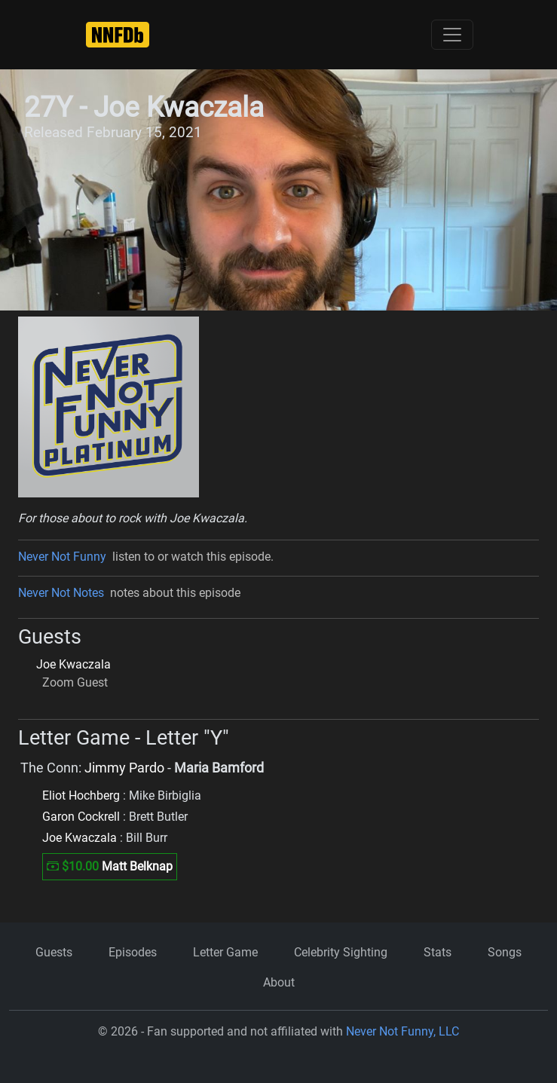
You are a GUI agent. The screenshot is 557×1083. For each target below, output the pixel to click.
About (279, 982)
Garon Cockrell (81, 816)
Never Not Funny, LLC (402, 1031)
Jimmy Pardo (124, 768)
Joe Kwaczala (73, 664)
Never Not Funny (62, 556)
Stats (437, 952)
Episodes (133, 952)
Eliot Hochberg (81, 795)
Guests (53, 952)
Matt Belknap (137, 866)
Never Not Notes (61, 593)
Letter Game (225, 952)
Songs (505, 952)
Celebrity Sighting (340, 952)
